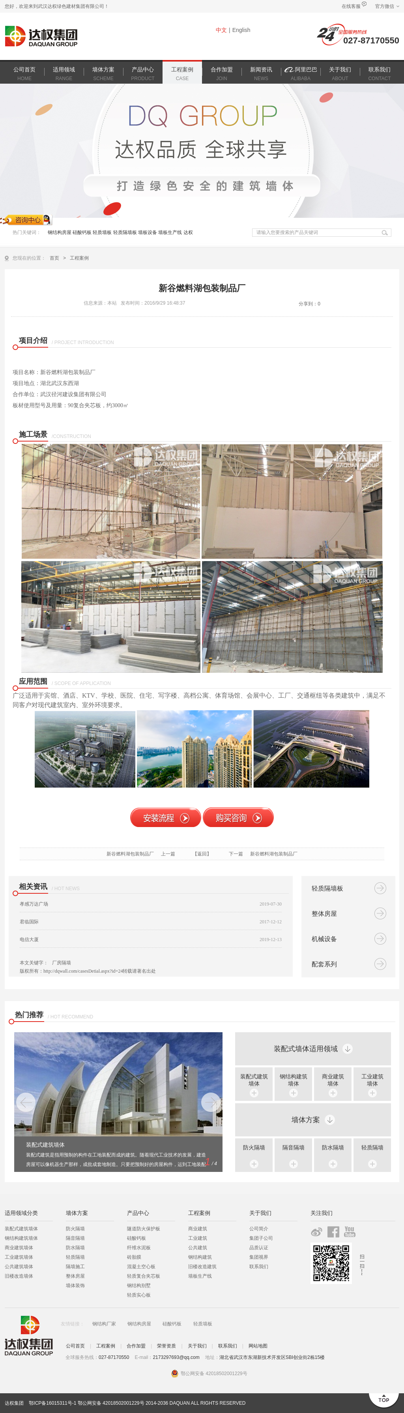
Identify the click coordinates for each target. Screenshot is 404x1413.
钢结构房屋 (60, 232)
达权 (188, 232)
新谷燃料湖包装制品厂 (130, 854)
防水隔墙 (333, 1147)
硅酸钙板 (82, 232)
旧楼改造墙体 (19, 1276)
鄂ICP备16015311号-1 (52, 1403)
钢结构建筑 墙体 (293, 1080)
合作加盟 (136, 1346)
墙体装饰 (75, 1285)
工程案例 (79, 258)
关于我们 (197, 1346)
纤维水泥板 (139, 1247)
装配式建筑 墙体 (254, 1080)
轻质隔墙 (372, 1147)
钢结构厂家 (104, 1324)
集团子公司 (261, 1238)
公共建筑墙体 (19, 1266)
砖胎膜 (134, 1257)
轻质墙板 (102, 232)
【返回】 (202, 854)
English (241, 30)
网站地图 (258, 1346)
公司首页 (75, 1346)
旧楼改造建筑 (202, 1266)
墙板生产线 (170, 232)
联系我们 (258, 1266)
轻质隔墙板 (125, 232)
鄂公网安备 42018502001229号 (111, 1403)
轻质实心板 (139, 1295)
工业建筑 (197, 1238)
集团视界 (258, 1257)
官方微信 (384, 6)
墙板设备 (147, 232)
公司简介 (258, 1228)
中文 (221, 30)
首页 (54, 258)
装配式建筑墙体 (21, 1228)
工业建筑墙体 (19, 1257)
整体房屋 (324, 913)
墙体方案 (306, 1120)
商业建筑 (197, 1228)
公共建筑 (197, 1247)
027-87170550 (371, 40)
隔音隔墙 (293, 1147)
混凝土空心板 (141, 1266)
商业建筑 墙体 (333, 1080)
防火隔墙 (254, 1147)
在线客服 (351, 6)
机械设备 (324, 939)
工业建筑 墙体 (372, 1080)
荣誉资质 (166, 1346)
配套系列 (324, 964)
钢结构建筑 (200, 1257)
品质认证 (258, 1247)
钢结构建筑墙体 (21, 1238)
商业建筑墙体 (19, 1247)
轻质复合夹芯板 (143, 1276)
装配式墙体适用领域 (306, 1049)
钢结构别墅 (139, 1285)
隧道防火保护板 (143, 1228)
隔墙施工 (75, 1266)
